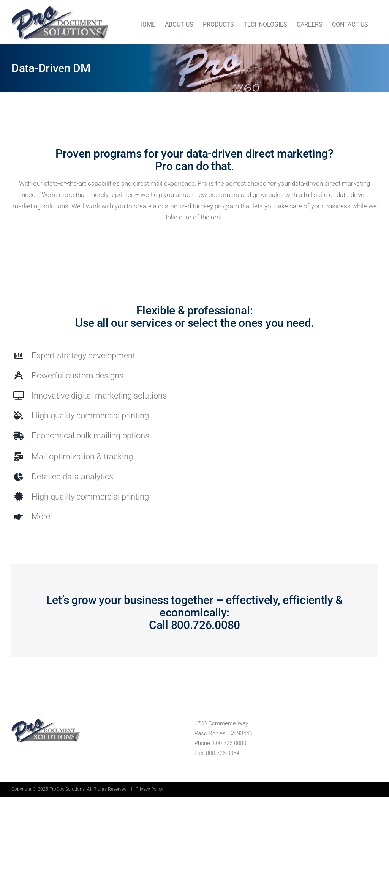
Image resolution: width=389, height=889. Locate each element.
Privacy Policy (149, 789)
